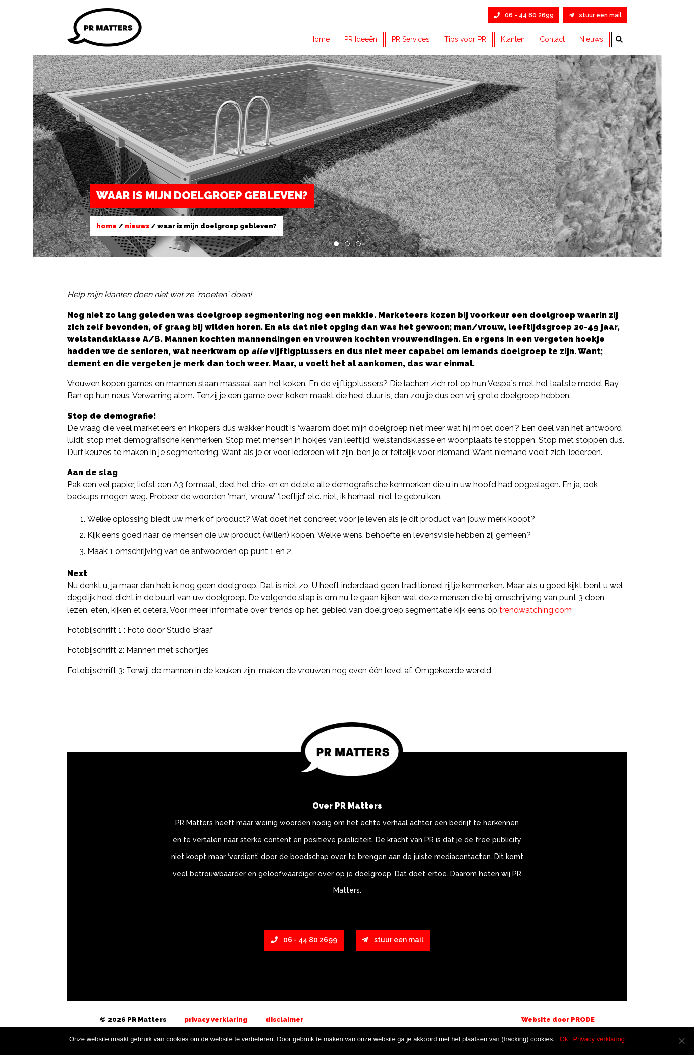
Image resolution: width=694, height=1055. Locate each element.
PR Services (411, 39)
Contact (552, 39)
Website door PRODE (558, 1019)
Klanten (513, 39)
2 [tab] (347, 243)
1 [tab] (336, 243)
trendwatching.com (535, 610)
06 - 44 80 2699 (524, 15)
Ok (564, 1039)
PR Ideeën (360, 39)
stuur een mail (595, 15)
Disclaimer (284, 1019)
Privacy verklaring (215, 1019)
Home (319, 39)
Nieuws (591, 39)
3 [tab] (358, 243)
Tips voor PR (465, 39)
